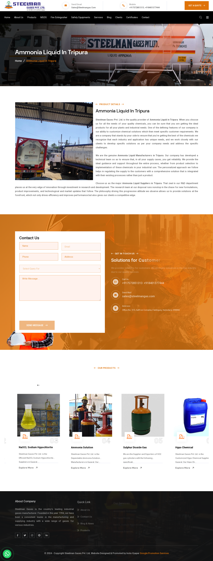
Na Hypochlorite (12, 447)
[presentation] (40, 310)
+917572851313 (136, 7)
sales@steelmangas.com (83, 7)
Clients (118, 17)
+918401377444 (152, 7)
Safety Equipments (80, 17)
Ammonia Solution (118, 447)
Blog (109, 17)
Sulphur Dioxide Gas (171, 447)
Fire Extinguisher (59, 17)
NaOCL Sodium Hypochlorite (72, 447)
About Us (18, 17)
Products (31, 17)
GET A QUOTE (196, 5)
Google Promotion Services (154, 553)
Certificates (132, 17)
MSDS (43, 17)
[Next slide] (167, 385)
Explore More (12, 467)
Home (7, 17)
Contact (145, 17)
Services (98, 17)
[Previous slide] (38, 385)
